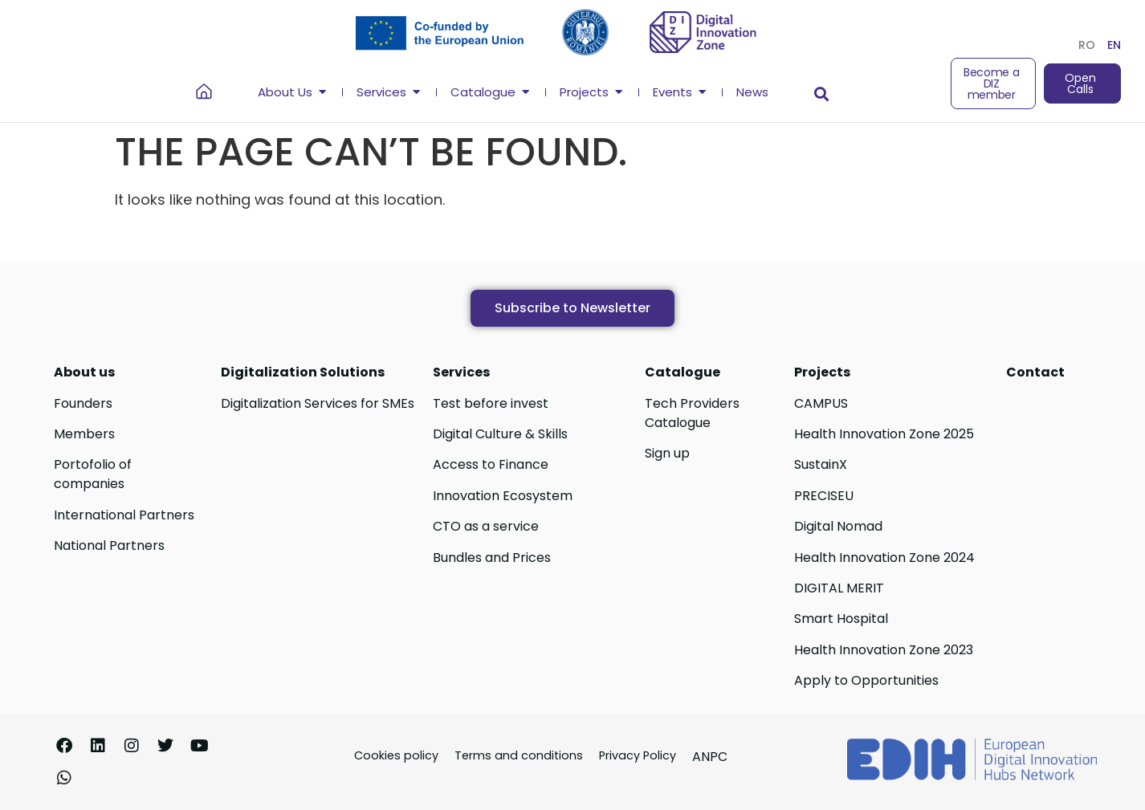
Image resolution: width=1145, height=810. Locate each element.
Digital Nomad (838, 526)
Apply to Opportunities (866, 680)
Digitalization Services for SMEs (317, 403)
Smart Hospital (841, 618)
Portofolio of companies (93, 474)
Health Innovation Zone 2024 (884, 557)
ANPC (709, 756)
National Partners (109, 545)
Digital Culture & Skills (500, 434)
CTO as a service (486, 526)
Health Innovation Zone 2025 (884, 434)
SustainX (820, 464)
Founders (83, 403)
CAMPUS (821, 403)
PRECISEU (824, 495)
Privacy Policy (637, 755)
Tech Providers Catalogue (692, 413)
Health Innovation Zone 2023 (883, 650)
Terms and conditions (518, 755)
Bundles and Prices (492, 557)
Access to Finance (490, 464)
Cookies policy (396, 755)
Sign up (667, 453)
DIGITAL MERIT (839, 588)
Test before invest (490, 403)
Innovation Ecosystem (502, 495)
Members (84, 434)
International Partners (124, 515)
